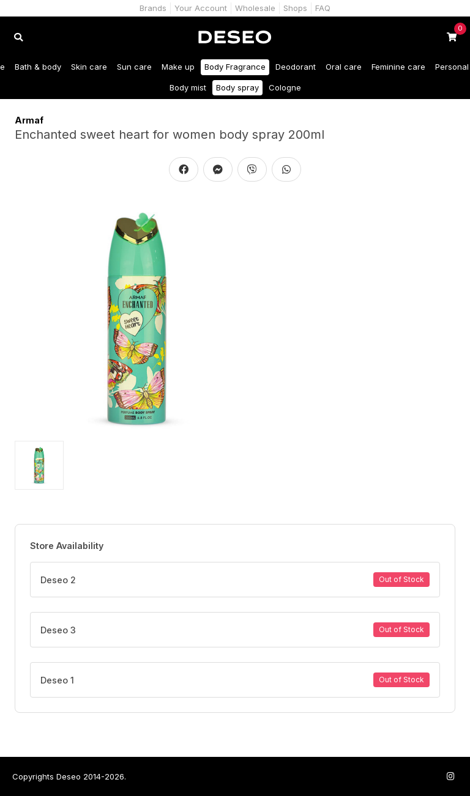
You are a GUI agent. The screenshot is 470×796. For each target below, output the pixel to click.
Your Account (200, 8)
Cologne (285, 87)
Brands (153, 8)
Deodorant (295, 67)
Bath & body (38, 67)
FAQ (322, 8)
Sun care (134, 67)
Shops (295, 8)
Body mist (188, 87)
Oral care (344, 67)
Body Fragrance (235, 67)
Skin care (89, 67)
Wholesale (255, 8)
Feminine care (398, 67)
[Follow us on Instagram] (450, 776)
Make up (178, 67)
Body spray (237, 87)
